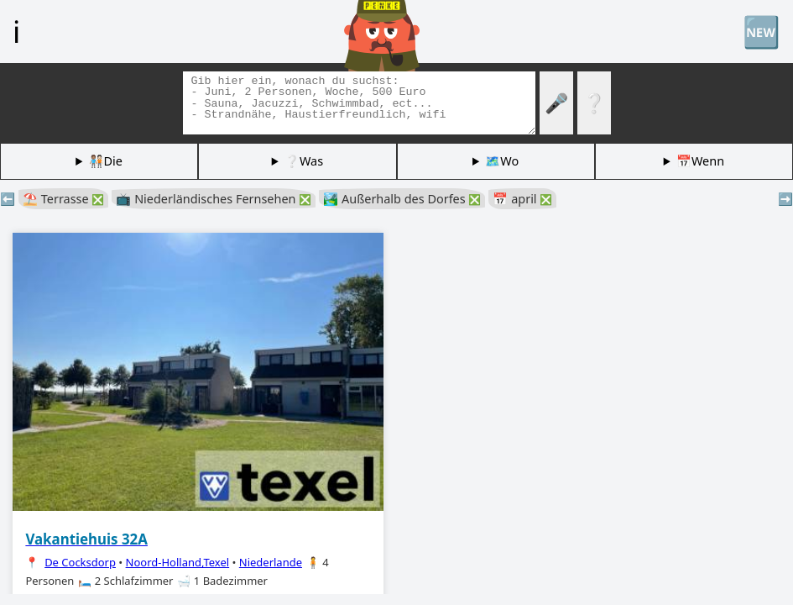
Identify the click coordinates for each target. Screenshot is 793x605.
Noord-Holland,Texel (178, 562)
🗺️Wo (502, 161)
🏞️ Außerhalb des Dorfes (402, 199)
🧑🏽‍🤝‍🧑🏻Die (106, 161)
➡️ (785, 199)
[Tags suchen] (359, 102)
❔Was (303, 161)
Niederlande (270, 562)
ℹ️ (16, 31)
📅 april (522, 199)
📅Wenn (700, 161)
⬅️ (7, 199)
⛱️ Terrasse (63, 199)
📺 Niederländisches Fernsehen (213, 199)
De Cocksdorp (80, 562)
